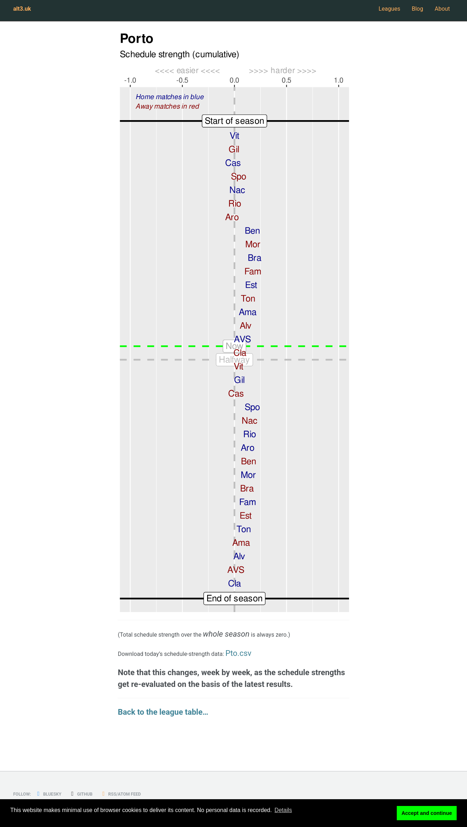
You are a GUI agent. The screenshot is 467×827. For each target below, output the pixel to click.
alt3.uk (25, 11)
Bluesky (58, 794)
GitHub (97, 794)
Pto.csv (278, 656)
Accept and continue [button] (426, 814)
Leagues (367, 11)
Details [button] (283, 814)
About (439, 11)
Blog (405, 11)
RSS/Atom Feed (146, 794)
